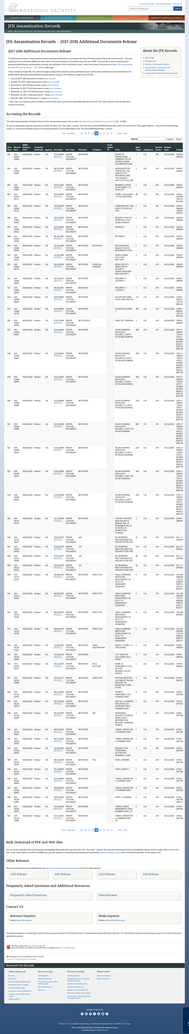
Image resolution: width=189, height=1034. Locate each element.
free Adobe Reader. (36, 946)
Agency (48, 149)
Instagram (90, 1013)
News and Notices (104, 975)
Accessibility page (68, 948)
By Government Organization (20, 981)
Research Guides (76, 971)
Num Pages (138, 148)
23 (111, 133)
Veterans (41, 990)
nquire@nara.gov (24, 920)
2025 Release (18, 874)
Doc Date (58, 149)
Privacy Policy (84, 1023)
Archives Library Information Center (19, 995)
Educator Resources (94, 18)
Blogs (102, 1013)
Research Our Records (22, 18)
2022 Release (107, 874)
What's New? (103, 971)
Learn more (166, 1029)
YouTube (98, 1013)
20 (100, 133)
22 (108, 133)
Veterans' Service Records (58, 18)
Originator (148, 149)
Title (117, 149)
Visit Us (130, 18)
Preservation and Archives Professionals (48, 982)
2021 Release (151, 874)
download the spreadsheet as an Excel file (97, 121)
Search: (134, 139)
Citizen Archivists (147, 3)
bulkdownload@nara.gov (110, 852)
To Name (96, 149)
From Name (110, 147)
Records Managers (45, 987)
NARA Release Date (26, 147)
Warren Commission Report (157, 64)
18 (93, 133)
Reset (178, 139)
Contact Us (177, 3)
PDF (56, 156)
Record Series (158, 148)
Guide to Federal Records (77, 984)
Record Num (17, 148)
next (120, 133)
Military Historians (45, 979)
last (125, 133)
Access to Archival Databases (20, 991)
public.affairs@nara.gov (114, 920)
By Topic (12, 975)
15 (81, 133)
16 (85, 133)
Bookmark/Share (163, 3)
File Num (82, 149)
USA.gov (127, 1023)
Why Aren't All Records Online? (79, 993)
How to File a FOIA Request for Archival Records (79, 997)
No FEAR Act (118, 1023)
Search (177, 8)
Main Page (149, 57)
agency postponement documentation (63, 868)
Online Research (17, 971)
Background (150, 61)
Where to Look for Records (77, 990)
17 (89, 133)
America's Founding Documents (167, 18)
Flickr (106, 1013)
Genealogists (43, 975)
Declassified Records (75, 987)
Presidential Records (17, 988)
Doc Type (70, 149)
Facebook (82, 1013)
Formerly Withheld (38, 148)
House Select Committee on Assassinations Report (157, 68)
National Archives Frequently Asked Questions (78, 980)
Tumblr (94, 1013)
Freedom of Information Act (101, 1023)
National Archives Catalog (18, 985)
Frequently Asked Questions (28, 895)
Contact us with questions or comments (21, 959)
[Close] (186, 1010)
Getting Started (73, 975)
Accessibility (73, 1023)
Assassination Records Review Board (161, 73)
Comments (181, 149)
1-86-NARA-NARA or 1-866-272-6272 (94, 1030)
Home (10, 31)
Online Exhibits (14, 999)
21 (104, 133)
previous (71, 133)
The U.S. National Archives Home (41, 7)
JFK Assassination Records (44, 31)
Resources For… (46, 971)
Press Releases (108, 895)
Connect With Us (94, 1009)
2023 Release (62, 874)
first (64, 133)
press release (49, 78)
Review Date (167, 148)
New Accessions (103, 979)
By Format (12, 979)
